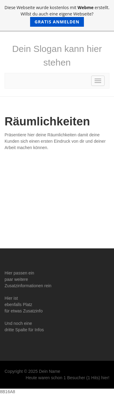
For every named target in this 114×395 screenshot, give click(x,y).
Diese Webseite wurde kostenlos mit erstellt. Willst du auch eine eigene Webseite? (57, 16)
